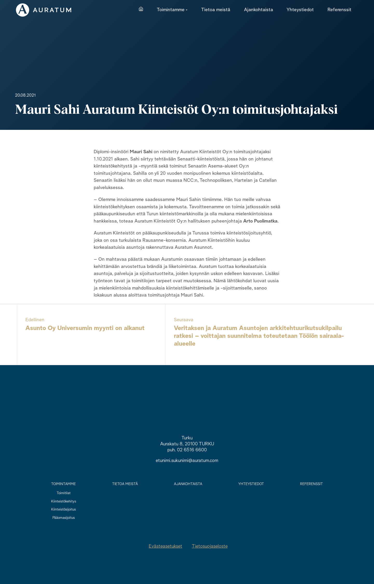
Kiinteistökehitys (63, 501)
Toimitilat (64, 493)
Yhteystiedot (251, 484)
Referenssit (311, 484)
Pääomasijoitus (63, 518)
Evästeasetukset (165, 546)
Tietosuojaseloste (210, 546)
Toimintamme (63, 484)
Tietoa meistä (125, 484)
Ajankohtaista (188, 484)
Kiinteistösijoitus (63, 509)
